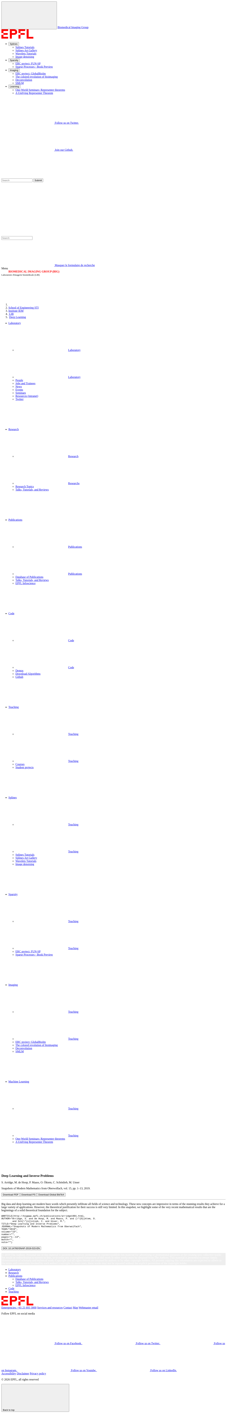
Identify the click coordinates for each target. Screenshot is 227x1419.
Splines (14, 44)
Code (44, 640)
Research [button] (13, 429)
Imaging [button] (13, 984)
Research (46, 456)
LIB (11, 313)
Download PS (28, 1194)
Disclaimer (23, 1379)
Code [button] (11, 613)
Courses (20, 764)
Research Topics (24, 486)
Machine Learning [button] (18, 1081)
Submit (38, 180)
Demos (19, 670)
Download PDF (11, 1194)
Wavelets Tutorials (25, 53)
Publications (48, 546)
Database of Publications (29, 576)
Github (19, 676)
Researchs (47, 483)
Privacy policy (38, 1379)
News (18, 386)
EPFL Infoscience (25, 583)
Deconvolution (23, 79)
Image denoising (24, 56)
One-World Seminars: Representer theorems (40, 89)
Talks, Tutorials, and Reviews (32, 489)
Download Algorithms (28, 673)
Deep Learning (17, 317)
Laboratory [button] (14, 323)
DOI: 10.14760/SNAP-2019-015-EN (21, 1254)
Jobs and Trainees (25, 383)
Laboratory (48, 350)
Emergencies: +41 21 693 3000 (19, 1313)
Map (75, 1313)
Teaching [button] (13, 707)
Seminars (20, 392)
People (19, 380)
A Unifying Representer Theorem (34, 93)
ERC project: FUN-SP (28, 63)
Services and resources (50, 1313)
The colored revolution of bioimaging (36, 76)
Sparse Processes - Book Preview (34, 66)
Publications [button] (15, 519)
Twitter (19, 399)
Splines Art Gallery (26, 50)
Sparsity (14, 60)
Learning (14, 86)
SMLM (19, 83)
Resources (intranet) (26, 396)
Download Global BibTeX (51, 1194)
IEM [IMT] (16, 310)
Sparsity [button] (13, 894)
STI (23, 307)
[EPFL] (34, 304)
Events (19, 389)
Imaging (14, 70)
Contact (68, 1313)
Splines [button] (12, 797)
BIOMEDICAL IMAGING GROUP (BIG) (33, 271)
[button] (117, 414)
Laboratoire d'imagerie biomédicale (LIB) (20, 275)
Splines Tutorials (24, 47)
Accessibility (8, 1379)
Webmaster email (88, 1313)
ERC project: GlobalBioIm (30, 73)
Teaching (46, 734)
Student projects (24, 767)
